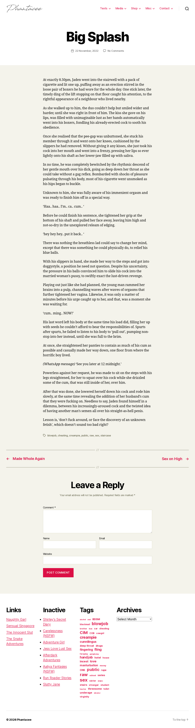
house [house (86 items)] (106, 657)
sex (97, 435)
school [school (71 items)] (92, 675)
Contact (164, 8)
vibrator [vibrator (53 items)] (97, 692)
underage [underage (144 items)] (86, 692)
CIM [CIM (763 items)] (84, 632)
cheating (63, 435)
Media (119, 8)
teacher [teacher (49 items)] (83, 689)
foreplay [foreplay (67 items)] (84, 653)
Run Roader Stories (57, 677)
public (84, 435)
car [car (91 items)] (96, 628)
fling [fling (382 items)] (98, 649)
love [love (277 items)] (93, 661)
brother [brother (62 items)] (83, 628)
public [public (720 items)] (93, 669)
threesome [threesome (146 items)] (95, 688)
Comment (49, 507)
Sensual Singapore (20, 625)
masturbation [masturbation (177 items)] (89, 664)
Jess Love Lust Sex (57, 648)
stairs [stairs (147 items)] (83, 684)
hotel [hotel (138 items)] (97, 657)
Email (102, 538)
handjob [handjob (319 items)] (86, 657)
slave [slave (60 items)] (100, 680)
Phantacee (24, 719)
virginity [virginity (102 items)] (84, 696)
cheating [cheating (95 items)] (104, 628)
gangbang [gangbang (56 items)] (94, 653)
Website (47, 553)
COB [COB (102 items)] (91, 632)
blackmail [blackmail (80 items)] (85, 624)
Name (46, 538)
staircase (105, 435)
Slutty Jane (51, 684)
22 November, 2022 (86, 50)
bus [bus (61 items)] (90, 628)
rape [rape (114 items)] (103, 669)
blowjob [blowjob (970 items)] (100, 623)
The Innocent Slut (19, 632)
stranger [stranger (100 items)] (94, 684)
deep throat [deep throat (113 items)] (87, 645)
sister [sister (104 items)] (92, 680)
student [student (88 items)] (105, 684)
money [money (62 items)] (103, 665)
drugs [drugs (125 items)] (99, 645)
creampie (74, 435)
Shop (134, 8)
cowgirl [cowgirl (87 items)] (100, 633)
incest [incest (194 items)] (84, 661)
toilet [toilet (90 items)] (106, 688)
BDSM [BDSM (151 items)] (96, 618)
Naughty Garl (16, 619)
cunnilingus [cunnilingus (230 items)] (88, 641)
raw (92, 435)
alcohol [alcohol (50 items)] (83, 619)
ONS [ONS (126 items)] (82, 669)
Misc (148, 8)
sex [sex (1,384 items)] (84, 679)
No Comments (116, 50)
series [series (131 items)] (101, 674)
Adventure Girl (54, 642)
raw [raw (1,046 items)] (84, 674)
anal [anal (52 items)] (89, 619)
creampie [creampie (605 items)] (88, 636)
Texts (103, 8)
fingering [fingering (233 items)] (86, 649)
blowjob (52, 435)
